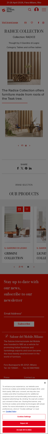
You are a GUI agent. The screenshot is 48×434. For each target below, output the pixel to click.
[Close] (45, 383)
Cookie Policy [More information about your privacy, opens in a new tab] (11, 411)
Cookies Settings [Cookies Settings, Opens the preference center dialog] (24, 417)
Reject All (24, 423)
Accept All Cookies (24, 430)
